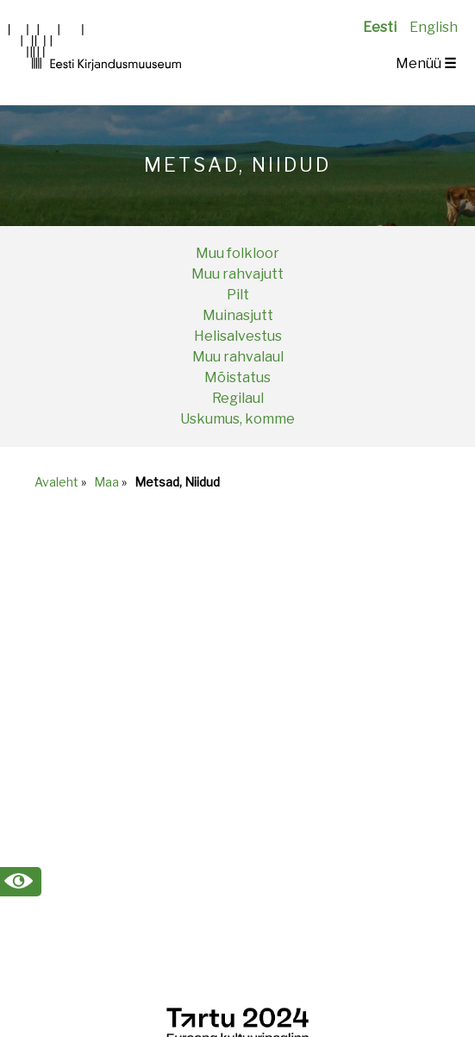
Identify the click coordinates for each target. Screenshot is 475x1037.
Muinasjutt (238, 315)
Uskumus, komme (237, 419)
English (433, 27)
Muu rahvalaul (238, 357)
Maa (106, 482)
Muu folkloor (237, 253)
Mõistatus (237, 377)
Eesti (380, 27)
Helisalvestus (238, 336)
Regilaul (238, 398)
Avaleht (56, 482)
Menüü (426, 63)
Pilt (238, 294)
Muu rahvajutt (237, 274)
